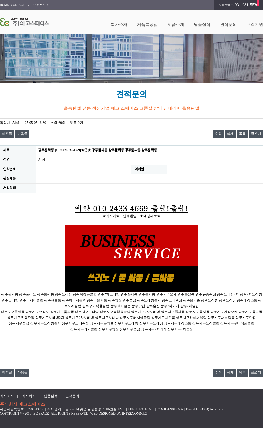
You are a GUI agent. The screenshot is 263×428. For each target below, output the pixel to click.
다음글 (22, 134)
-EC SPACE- (41, 413)
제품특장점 (147, 24)
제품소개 (176, 24)
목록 (242, 134)
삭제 (230, 134)
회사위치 (29, 396)
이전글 (7, 134)
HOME (4, 5)
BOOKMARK (39, 5)
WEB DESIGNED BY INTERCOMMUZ (118, 413)
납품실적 (202, 24)
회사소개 (119, 24)
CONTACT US (20, 5)
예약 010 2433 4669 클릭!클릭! (131, 208)
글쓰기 (256, 134)
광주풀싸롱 (9, 294)
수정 (218, 134)
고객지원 (254, 24)
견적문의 (228, 24)
